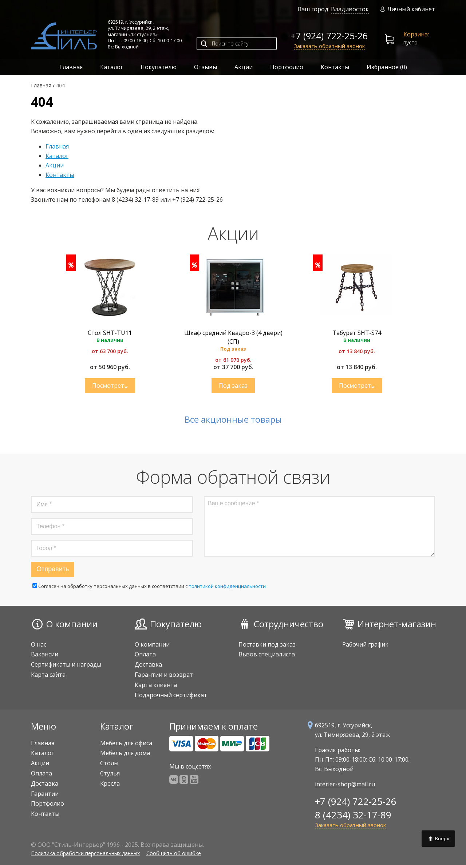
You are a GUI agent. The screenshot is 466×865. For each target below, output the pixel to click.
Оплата (145, 654)
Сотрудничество (288, 623)
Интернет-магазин (397, 623)
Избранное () (387, 67)
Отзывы (205, 67)
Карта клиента (156, 685)
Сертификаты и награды (66, 664)
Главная (71, 67)
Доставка (148, 664)
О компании (72, 623)
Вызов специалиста (266, 654)
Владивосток (350, 9)
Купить (110, 385)
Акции (243, 67)
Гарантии (45, 794)
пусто (407, 39)
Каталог (111, 67)
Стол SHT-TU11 (110, 333)
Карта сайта (48, 675)
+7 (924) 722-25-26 (329, 35)
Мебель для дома (125, 753)
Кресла (110, 783)
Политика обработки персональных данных (85, 853)
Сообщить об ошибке (173, 853)
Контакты (335, 67)
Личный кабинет (407, 9)
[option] (109, 327)
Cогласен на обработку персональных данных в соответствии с (149, 586)
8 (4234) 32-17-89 (353, 814)
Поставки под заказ (267, 644)
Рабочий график (365, 644)
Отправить (52, 569)
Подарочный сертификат (171, 695)
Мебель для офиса (126, 743)
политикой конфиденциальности (227, 586)
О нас (38, 644)
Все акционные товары (233, 419)
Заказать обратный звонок (329, 46)
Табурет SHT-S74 (356, 333)
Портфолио (286, 67)
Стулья (110, 773)
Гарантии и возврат (164, 675)
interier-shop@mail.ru (345, 784)
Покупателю (159, 67)
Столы (109, 763)
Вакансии (44, 654)
